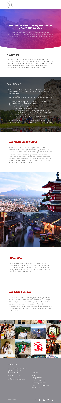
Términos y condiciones (39, 383)
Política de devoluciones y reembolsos (40, 386)
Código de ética (37, 378)
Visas (33, 375)
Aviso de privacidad (38, 380)
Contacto (35, 372)
